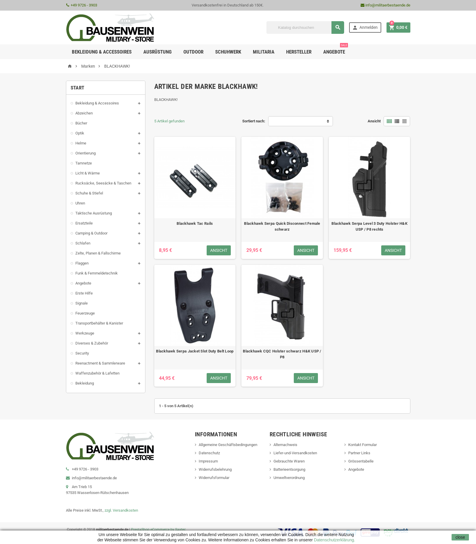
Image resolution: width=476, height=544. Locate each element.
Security (82, 353)
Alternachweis (285, 444)
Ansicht (374, 121)
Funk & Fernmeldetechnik (96, 273)
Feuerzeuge (85, 313)
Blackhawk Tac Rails (195, 223)
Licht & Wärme (87, 173)
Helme (80, 143)
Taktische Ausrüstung (93, 213)
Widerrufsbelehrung (215, 469)
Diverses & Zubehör (91, 343)
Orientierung (85, 153)
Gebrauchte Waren (289, 461)
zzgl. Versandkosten (121, 510)
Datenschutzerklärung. (334, 540)
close (460, 537)
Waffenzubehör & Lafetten (97, 373)
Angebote (335, 49)
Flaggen (82, 263)
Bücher (81, 123)
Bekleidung (84, 383)
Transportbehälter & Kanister (99, 323)
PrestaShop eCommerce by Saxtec (158, 530)
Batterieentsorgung (289, 469)
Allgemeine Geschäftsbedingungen (228, 444)
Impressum (208, 461)
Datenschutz (209, 453)
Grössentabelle (361, 461)
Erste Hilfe (84, 293)
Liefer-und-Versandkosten (295, 453)
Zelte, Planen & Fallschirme (98, 253)
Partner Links (359, 453)
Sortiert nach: (253, 121)
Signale (81, 303)
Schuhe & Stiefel (89, 193)
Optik (79, 133)
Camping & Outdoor (91, 233)
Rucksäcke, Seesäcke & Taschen (103, 183)
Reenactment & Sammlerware (100, 363)
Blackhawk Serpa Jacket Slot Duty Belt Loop (194, 351)
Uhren (80, 203)
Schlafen (82, 243)
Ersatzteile (84, 223)
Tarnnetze (83, 163)
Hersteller (298, 52)
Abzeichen (84, 113)
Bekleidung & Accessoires (97, 103)
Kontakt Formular (362, 444)
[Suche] (305, 27)
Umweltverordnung (289, 477)
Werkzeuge (84, 333)
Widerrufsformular (214, 477)
